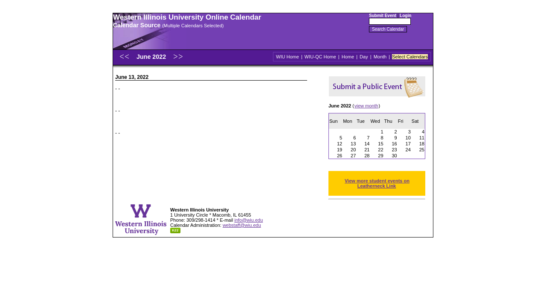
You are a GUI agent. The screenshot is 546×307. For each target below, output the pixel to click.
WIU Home (287, 56)
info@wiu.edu (248, 220)
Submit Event (382, 15)
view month (366, 105)
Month (380, 56)
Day (364, 56)
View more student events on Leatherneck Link (377, 183)
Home (348, 56)
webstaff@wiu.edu (242, 225)
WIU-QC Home (320, 56)
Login (405, 15)
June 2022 (152, 56)
